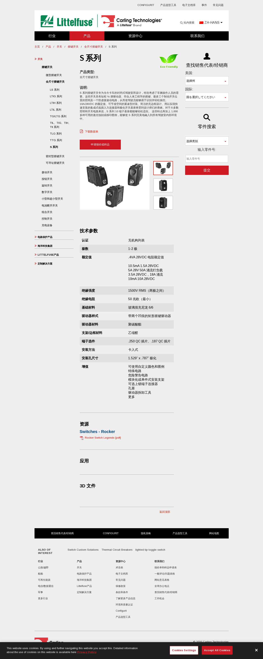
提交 (206, 170)
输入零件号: (207, 150)
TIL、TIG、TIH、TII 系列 (60, 125)
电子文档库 (189, 5)
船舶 (40, 573)
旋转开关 (47, 185)
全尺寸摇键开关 (93, 46)
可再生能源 (44, 579)
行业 (51, 36)
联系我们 (197, 36)
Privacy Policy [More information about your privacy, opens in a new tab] (86, 652)
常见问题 (218, 5)
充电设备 (47, 225)
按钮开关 (47, 178)
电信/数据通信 (45, 586)
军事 (40, 592)
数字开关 (47, 192)
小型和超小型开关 (52, 198)
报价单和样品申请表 (166, 567)
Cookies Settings (184, 650)
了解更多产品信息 (125, 598)
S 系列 (54, 147)
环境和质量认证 (124, 604)
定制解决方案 (45, 263)
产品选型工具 (168, 5)
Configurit (145, 5)
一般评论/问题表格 (165, 573)
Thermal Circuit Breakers (117, 549)
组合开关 (47, 212)
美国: (189, 73)
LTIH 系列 (56, 102)
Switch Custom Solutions (83, 549)
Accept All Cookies (217, 650)
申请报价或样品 (100, 144)
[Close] (256, 650)
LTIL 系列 (55, 109)
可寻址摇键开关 (55, 162)
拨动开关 (47, 172)
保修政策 (121, 586)
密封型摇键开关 (55, 156)
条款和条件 (122, 592)
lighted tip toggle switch (150, 549)
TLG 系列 (56, 133)
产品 (86, 36)
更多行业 (43, 598)
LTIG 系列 (56, 96)
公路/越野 (43, 567)
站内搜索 (189, 22)
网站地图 (214, 533)
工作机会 (159, 598)
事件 (204, 5)
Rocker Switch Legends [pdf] (103, 437)
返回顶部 (164, 511)
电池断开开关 (50, 205)
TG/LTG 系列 (58, 116)
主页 (37, 46)
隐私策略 (146, 533)
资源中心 (135, 36)
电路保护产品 (45, 237)
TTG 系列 (56, 140)
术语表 (119, 567)
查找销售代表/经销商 (62, 533)
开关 (59, 46)
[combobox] (207, 80)
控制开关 (47, 218)
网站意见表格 (162, 579)
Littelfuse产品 (48, 254)
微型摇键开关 (54, 75)
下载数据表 (91, 131)
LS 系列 (54, 89)
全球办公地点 (162, 586)
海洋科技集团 (45, 246)
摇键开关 (73, 46)
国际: (189, 89)
